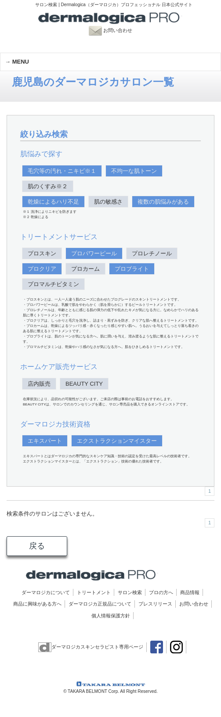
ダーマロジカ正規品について (100, 603)
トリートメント (94, 592)
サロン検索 (130, 592)
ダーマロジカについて (46, 592)
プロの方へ (161, 592)
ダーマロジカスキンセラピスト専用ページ (90, 646)
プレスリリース (155, 603)
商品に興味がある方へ (37, 603)
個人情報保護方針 (110, 615)
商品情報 (189, 592)
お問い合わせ (115, 30)
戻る (37, 545)
